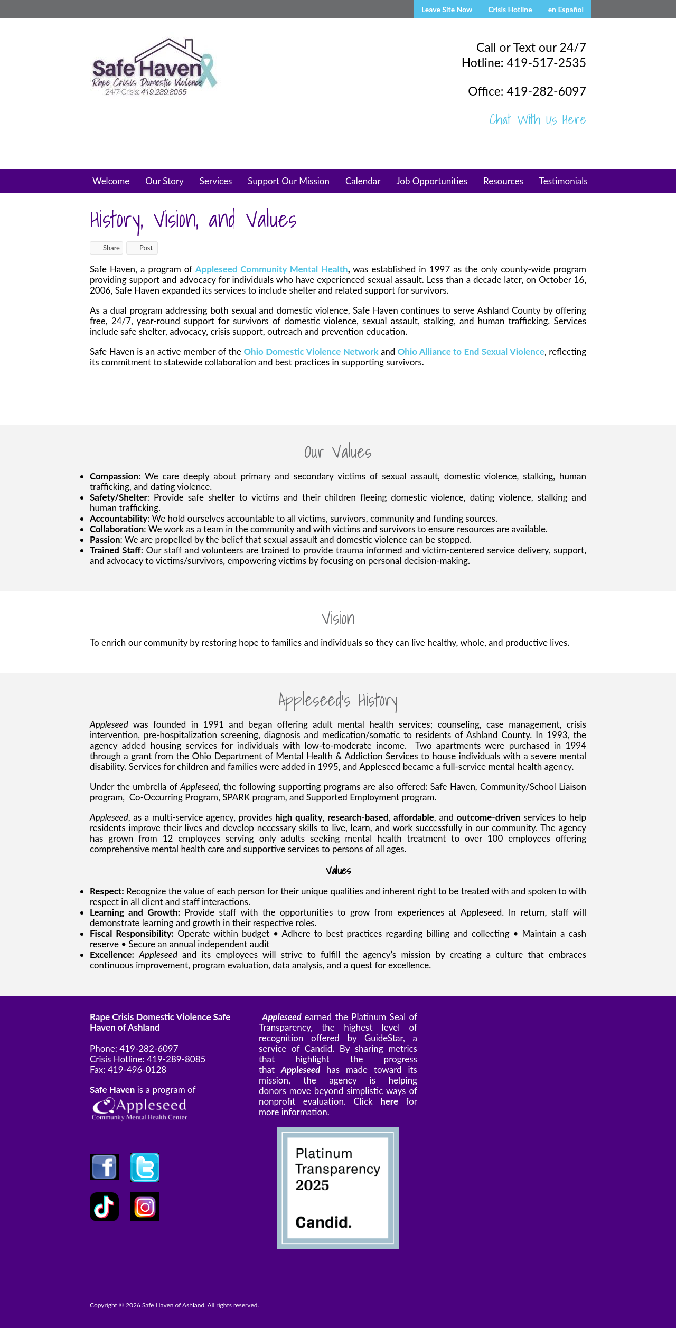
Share (106, 247)
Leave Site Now (446, 9)
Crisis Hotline (510, 9)
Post (141, 247)
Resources (503, 180)
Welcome (110, 180)
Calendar (362, 180)
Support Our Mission (289, 180)
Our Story (164, 180)
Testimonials (563, 180)
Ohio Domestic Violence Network (310, 351)
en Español (566, 9)
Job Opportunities (431, 180)
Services (216, 180)
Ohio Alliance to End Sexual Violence (471, 351)
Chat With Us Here (538, 119)
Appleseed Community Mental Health (271, 269)
